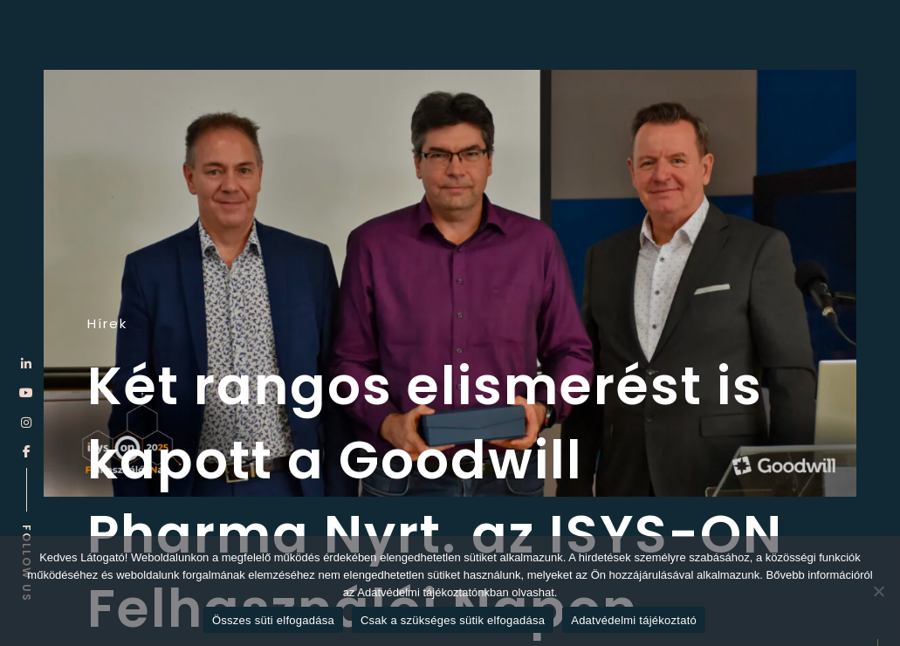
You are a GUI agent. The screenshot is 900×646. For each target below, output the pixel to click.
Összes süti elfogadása (273, 620)
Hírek (107, 324)
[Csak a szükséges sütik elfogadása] (878, 591)
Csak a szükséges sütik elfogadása (453, 620)
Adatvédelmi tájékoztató (634, 620)
